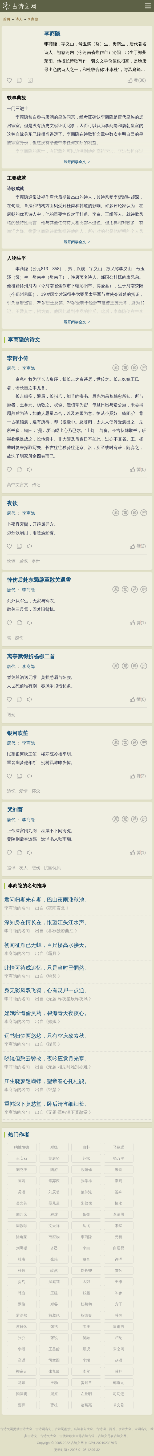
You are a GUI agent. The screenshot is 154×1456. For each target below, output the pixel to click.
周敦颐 (21, 1225)
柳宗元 (21, 1371)
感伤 (19, 638)
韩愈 (21, 1293)
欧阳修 (86, 1169)
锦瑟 (52, 976)
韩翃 (118, 1371)
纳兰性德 (21, 1147)
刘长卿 (86, 1270)
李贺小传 (17, 358)
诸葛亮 (86, 1405)
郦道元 (118, 1382)
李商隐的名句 (17, 908)
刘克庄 (21, 1169)
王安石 (21, 1158)
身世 (36, 561)
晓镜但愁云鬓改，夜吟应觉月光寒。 (47, 1058)
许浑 (118, 1259)
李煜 (118, 1225)
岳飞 (86, 1225)
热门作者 (18, 1135)
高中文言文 (17, 484)
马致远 (118, 1147)
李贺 (86, 1371)
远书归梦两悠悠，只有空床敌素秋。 (47, 1036)
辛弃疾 (54, 1181)
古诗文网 (24, 6)
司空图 (54, 1360)
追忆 (11, 791)
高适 (21, 1360)
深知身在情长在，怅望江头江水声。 (47, 922)
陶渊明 (21, 1394)
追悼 (11, 867)
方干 (118, 1304)
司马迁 (118, 1394)
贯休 (118, 1270)
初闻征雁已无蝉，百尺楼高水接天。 (47, 945)
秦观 (118, 1181)
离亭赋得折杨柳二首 (31, 656)
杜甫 (21, 1259)
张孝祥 (86, 1181)
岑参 (118, 1293)
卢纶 (118, 1338)
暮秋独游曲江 (61, 930)
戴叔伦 (54, 1315)
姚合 (86, 1259)
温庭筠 (54, 1282)
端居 (52, 1044)
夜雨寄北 (56, 908)
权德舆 (86, 1315)
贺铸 (86, 1214)
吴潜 (21, 1192)
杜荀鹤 (86, 1304)
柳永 (118, 1203)
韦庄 (86, 1326)
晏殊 (118, 1192)
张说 (54, 1338)
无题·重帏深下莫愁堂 (67, 1112)
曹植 (54, 1405)
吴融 (86, 1338)
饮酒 (11, 561)
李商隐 (32, 19)
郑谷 (54, 1304)
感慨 (23, 561)
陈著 (21, 1181)
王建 (54, 1293)
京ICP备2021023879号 (100, 1443)
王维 (118, 1282)
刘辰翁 (54, 1192)
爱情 (23, 791)
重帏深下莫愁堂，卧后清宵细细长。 (47, 1104)
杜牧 (21, 1270)
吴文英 (21, 1203)
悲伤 (36, 867)
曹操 (21, 1405)
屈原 (54, 1394)
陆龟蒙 (21, 1237)
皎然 (54, 1270)
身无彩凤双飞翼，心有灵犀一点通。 (47, 990)
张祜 (54, 1326)
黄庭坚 (54, 1158)
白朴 (86, 1147)
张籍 (54, 1259)
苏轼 (86, 1158)
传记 (36, 484)
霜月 (52, 953)
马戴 (21, 1382)
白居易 (118, 1248)
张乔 (21, 1338)
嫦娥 (52, 1021)
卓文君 (118, 1405)
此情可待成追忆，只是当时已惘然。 (47, 968)
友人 (23, 867)
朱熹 (118, 1169)
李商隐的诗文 (24, 340)
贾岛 (21, 1282)
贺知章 (86, 1382)
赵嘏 (118, 1360)
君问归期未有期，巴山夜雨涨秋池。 (47, 900)
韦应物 (54, 1237)
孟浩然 (21, 1315)
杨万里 (118, 1158)
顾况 (86, 1349)
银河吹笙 (17, 733)
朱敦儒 (86, 1203)
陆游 (54, 1169)
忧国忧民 (52, 867)
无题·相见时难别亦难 (67, 1067)
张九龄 (54, 1371)
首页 (6, 19)
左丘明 (86, 1394)
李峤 (21, 1349)
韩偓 (118, 1315)
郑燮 (54, 1147)
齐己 (54, 1248)
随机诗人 (30, 80)
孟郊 (86, 1282)
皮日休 (21, 1326)
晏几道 (54, 1203)
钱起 (86, 1293)
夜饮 (12, 503)
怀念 (36, 791)
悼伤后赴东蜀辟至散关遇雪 (39, 580)
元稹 (118, 1237)
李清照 (118, 1214)
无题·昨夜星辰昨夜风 (67, 999)
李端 (86, 1360)
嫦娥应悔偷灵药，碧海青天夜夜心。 (47, 1013)
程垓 (54, 1214)
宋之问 (118, 1349)
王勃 (54, 1382)
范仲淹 (86, 1192)
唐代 (11, 368)
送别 (11, 714)
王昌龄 (54, 1349)
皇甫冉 (118, 1326)
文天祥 (54, 1225)
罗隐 (21, 1304)
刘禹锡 (21, 1248)
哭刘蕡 (15, 810)
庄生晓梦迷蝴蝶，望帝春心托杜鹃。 (47, 1081)
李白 (86, 1248)
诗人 (19, 19)
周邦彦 (21, 1214)
